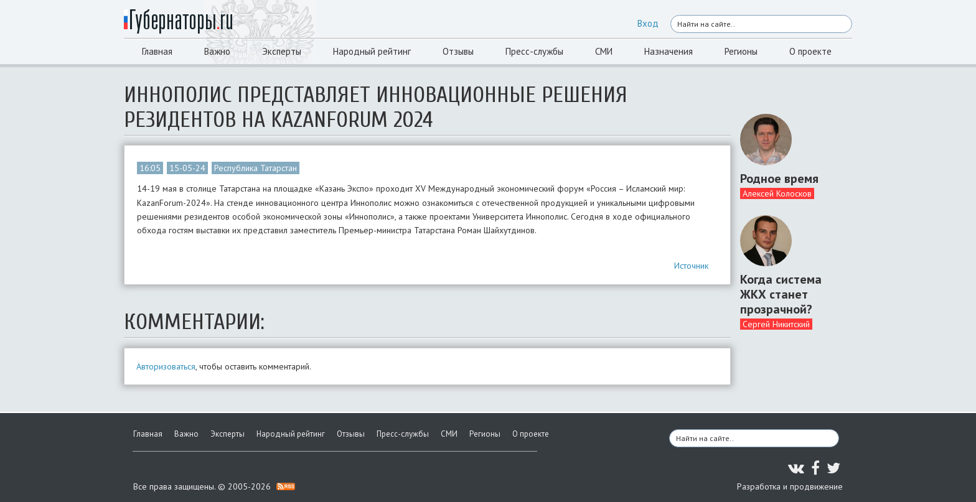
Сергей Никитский (776, 324)
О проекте (810, 51)
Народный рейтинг (372, 51)
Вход (648, 23)
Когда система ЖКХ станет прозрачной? (781, 294)
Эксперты (281, 51)
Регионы (741, 51)
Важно (217, 51)
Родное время (779, 178)
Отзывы (458, 51)
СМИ (603, 51)
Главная (157, 51)
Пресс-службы (534, 51)
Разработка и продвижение (790, 486)
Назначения (668, 51)
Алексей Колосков (777, 193)
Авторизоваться (165, 366)
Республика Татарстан (255, 168)
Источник (691, 265)
